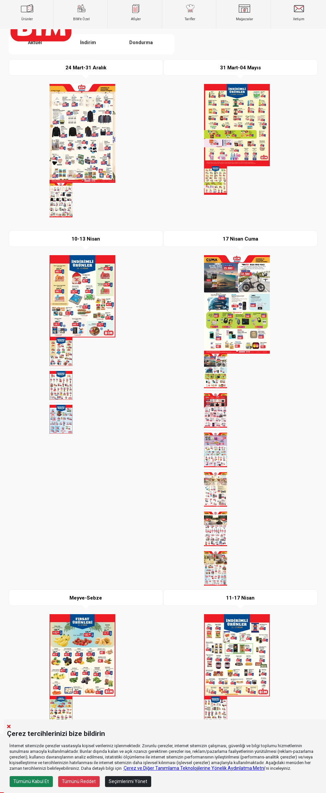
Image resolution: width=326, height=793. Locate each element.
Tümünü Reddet (79, 781)
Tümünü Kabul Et (31, 781)
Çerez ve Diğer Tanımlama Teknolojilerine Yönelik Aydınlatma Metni (194, 768)
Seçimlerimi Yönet (128, 781)
